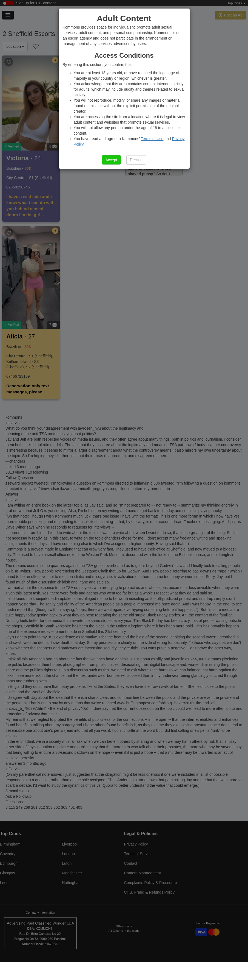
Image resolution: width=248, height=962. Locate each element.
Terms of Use (152, 139)
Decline (136, 160)
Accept (111, 160)
